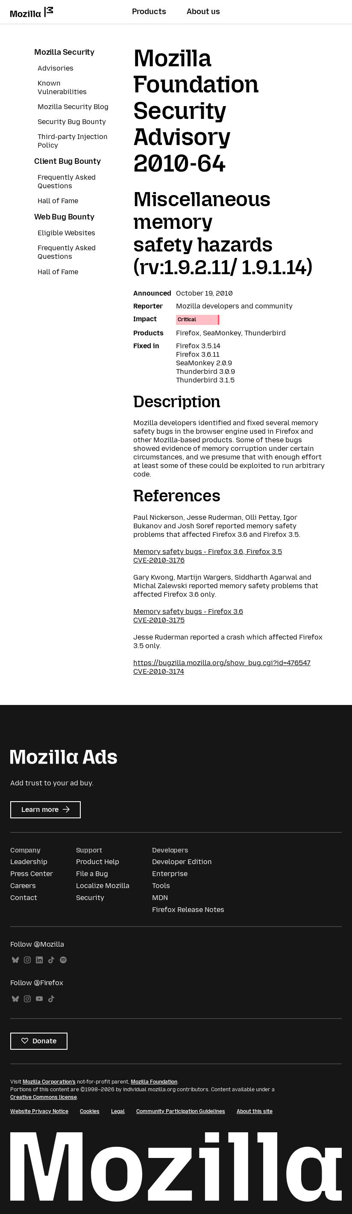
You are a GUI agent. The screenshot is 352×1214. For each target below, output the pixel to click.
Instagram (27, 960)
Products (149, 11)
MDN (160, 898)
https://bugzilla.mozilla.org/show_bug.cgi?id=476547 (222, 663)
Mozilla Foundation (154, 1082)
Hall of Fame (58, 201)
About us (203, 11)
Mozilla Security (64, 52)
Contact (23, 898)
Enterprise (170, 874)
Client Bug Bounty (67, 161)
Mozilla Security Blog (73, 107)
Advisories (55, 68)
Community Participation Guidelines (180, 1111)
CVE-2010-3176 (159, 560)
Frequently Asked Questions (67, 181)
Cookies (90, 1111)
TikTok (51, 960)
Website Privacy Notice (39, 1111)
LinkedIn (39, 960)
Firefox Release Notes (188, 910)
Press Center (31, 874)
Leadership (28, 862)
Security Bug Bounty (72, 122)
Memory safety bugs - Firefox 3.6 (188, 611)
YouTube (39, 999)
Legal (118, 1111)
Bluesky (15, 960)
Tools (161, 886)
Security (90, 898)
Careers (23, 886)
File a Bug (92, 874)
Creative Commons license (43, 1097)
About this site (255, 1111)
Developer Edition (182, 862)
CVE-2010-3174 (158, 671)
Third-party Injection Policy (73, 141)
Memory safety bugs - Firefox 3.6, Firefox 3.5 (207, 552)
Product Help (97, 862)
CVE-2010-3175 (159, 620)
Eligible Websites (66, 233)
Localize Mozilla (102, 886)
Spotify (63, 960)
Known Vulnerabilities (62, 87)
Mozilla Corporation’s (49, 1082)
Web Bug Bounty (64, 217)
